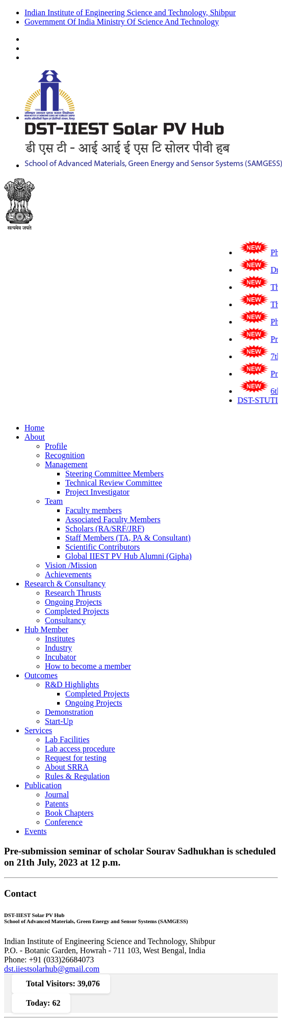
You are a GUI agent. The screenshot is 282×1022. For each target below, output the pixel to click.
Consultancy (65, 620)
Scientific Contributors (102, 547)
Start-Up (59, 721)
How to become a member (88, 666)
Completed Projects (77, 611)
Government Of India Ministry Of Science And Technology (121, 21)
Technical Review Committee (113, 482)
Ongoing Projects (73, 602)
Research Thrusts (73, 592)
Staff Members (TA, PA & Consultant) (128, 537)
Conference (64, 822)
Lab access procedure (80, 748)
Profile (56, 446)
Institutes (60, 638)
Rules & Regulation (77, 776)
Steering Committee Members (114, 473)
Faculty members (93, 510)
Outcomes (41, 675)
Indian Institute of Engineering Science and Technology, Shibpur (130, 12)
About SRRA (67, 767)
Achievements (68, 574)
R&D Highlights (72, 684)
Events (35, 831)
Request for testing (76, 758)
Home (34, 427)
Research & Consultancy (65, 583)
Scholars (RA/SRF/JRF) (104, 528)
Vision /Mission (71, 565)
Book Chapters (69, 813)
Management (66, 464)
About (34, 437)
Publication (43, 785)
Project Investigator (97, 492)
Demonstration (69, 712)
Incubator (60, 657)
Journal (57, 794)
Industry (58, 647)
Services (38, 730)
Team (54, 501)
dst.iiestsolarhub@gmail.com (51, 968)
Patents (56, 803)
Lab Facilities (67, 739)
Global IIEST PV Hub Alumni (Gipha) (128, 556)
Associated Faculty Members (113, 519)
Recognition (65, 455)
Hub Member (46, 629)
